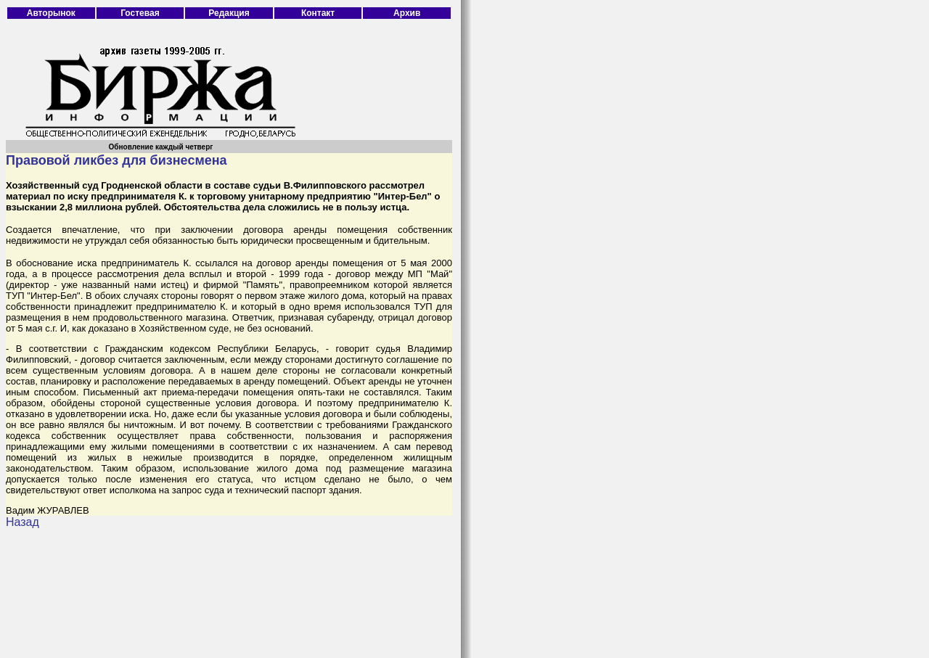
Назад (22, 522)
